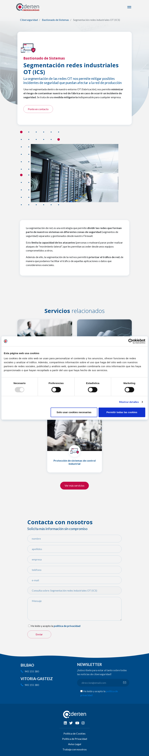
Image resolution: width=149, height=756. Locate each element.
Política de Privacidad (74, 738)
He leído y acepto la (42, 625)
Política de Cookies (74, 733)
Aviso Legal (74, 744)
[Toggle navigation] (129, 7)
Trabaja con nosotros (74, 749)
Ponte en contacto (38, 109)
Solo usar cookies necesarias (74, 412)
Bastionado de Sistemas (55, 19)
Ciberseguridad (29, 19)
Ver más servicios (74, 485)
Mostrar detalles (129, 401)
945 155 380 (32, 671)
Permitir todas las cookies (121, 412)
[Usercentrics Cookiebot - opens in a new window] (130, 341)
